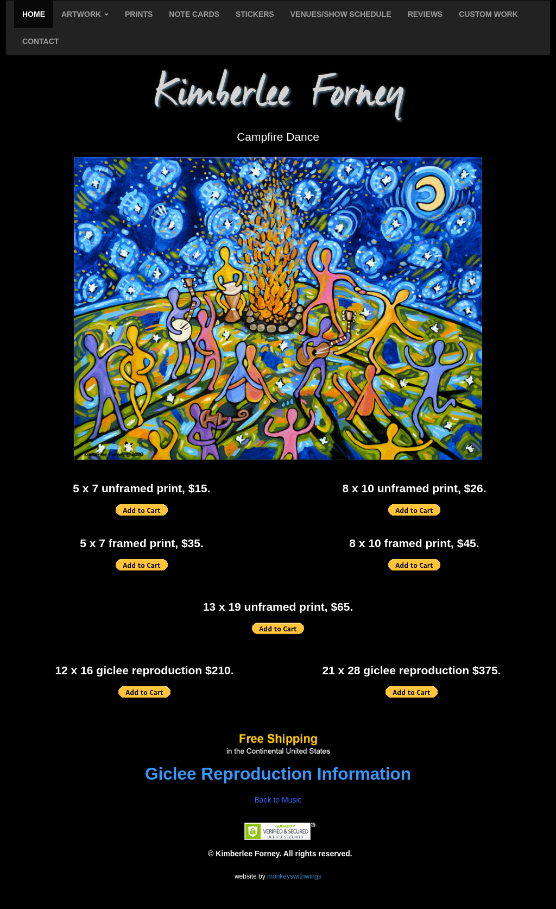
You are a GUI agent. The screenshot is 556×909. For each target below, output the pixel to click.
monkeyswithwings (294, 876)
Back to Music (277, 799)
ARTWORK (85, 14)
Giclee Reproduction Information (278, 773)
